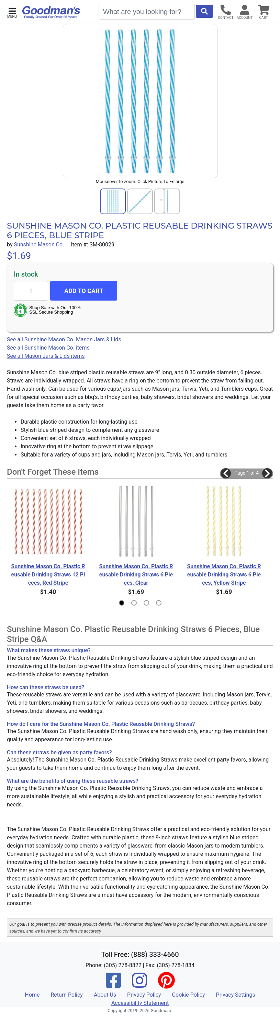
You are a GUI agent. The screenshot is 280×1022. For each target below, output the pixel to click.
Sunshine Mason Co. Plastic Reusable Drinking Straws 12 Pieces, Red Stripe (48, 574)
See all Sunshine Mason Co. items (48, 347)
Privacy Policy (144, 994)
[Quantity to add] (31, 291)
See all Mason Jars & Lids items (46, 356)
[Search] (147, 12)
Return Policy (66, 994)
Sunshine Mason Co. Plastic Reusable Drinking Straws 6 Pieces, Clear (136, 574)
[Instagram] (139, 985)
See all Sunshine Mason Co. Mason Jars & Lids (64, 339)
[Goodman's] (51, 12)
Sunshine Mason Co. (39, 244)
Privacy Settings (235, 994)
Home (32, 994)
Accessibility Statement (140, 1003)
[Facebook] (113, 985)
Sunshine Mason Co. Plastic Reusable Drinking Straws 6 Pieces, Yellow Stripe (224, 574)
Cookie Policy (188, 994)
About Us (105, 994)
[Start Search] (204, 11)
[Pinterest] (166, 985)
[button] (12, 12)
